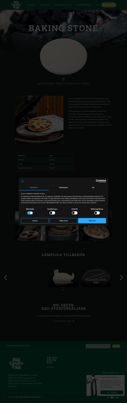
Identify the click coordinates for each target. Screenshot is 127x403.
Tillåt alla (92, 221)
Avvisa (34, 221)
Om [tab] (93, 187)
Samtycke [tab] (33, 187)
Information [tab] (63, 187)
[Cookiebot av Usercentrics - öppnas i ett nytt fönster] (97, 181)
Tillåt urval (63, 221)
